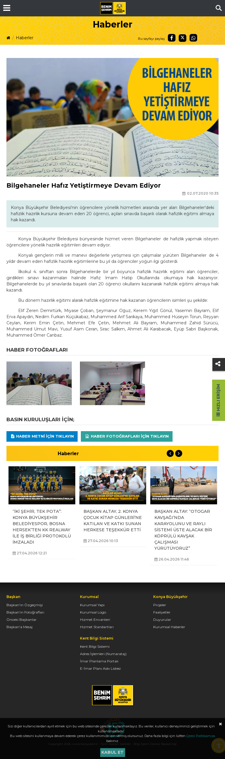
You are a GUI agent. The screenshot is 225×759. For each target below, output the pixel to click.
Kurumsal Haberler (169, 627)
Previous (170, 453)
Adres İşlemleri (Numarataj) (103, 654)
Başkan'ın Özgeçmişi (24, 605)
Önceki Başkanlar (21, 619)
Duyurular (162, 619)
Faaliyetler (162, 612)
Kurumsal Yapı (92, 605)
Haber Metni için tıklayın (42, 436)
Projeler (159, 605)
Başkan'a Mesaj (19, 627)
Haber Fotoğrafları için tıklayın (127, 436)
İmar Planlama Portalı (99, 661)
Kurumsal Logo (93, 612)
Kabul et (112, 752)
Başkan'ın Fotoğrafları (25, 612)
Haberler (24, 37)
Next (178, 453)
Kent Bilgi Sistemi (95, 646)
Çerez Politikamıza (200, 736)
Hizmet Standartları (97, 627)
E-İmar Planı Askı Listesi (100, 668)
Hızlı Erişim (218, 400)
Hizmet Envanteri (95, 619)
